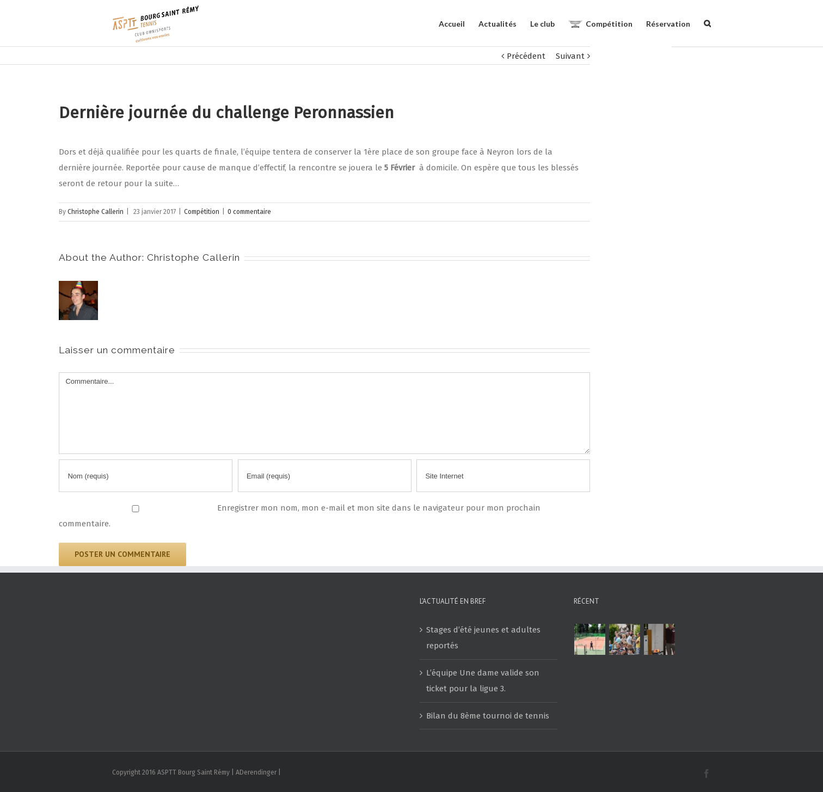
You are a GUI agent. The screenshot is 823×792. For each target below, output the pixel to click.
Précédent (526, 56)
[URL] (503, 475)
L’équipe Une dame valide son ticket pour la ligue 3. (482, 680)
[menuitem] (458, 23)
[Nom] (145, 475)
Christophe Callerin (95, 212)
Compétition (201, 212)
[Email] (325, 475)
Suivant (570, 56)
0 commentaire (249, 212)
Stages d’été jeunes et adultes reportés (483, 637)
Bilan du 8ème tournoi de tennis (487, 716)
